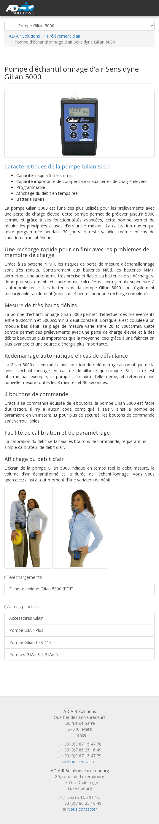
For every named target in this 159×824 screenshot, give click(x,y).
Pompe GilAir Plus (26, 630)
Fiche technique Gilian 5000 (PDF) (41, 589)
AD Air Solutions (24, 36)
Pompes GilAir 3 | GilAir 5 (33, 654)
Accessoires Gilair (26, 618)
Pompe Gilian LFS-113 (30, 642)
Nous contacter (82, 761)
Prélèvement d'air (63, 36)
